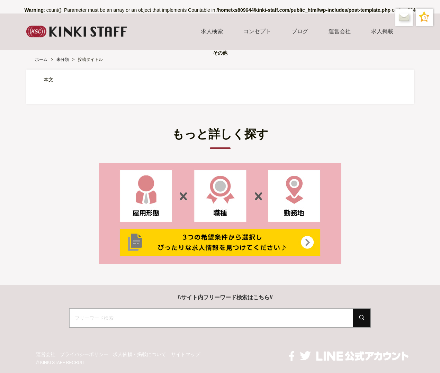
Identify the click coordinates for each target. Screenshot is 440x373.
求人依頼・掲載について (139, 354)
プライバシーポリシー (84, 354)
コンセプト (257, 31)
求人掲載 (382, 31)
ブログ (299, 31)
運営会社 (340, 31)
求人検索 (212, 31)
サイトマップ (185, 354)
